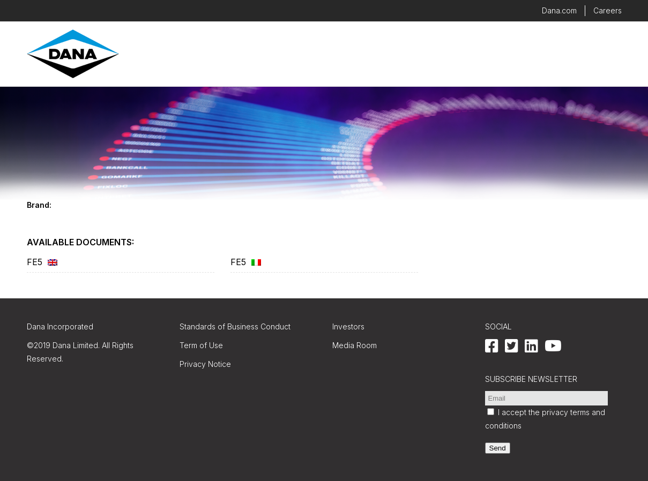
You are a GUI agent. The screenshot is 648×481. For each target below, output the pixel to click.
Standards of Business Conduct (235, 326)
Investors (348, 326)
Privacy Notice (205, 364)
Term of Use (201, 345)
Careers (607, 10)
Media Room (354, 345)
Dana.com (559, 10)
